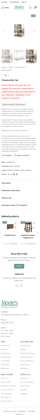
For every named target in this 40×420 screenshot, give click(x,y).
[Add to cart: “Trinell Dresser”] (16, 227)
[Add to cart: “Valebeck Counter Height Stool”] (34, 227)
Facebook (23, 390)
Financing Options (26, 357)
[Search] (30, 7)
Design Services (6, 401)
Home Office (5, 361)
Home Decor (5, 365)
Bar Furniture (7, 70)
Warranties (24, 368)
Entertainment (6, 357)
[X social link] (11, 174)
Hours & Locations (26, 382)
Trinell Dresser (10, 235)
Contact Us (25, 374)
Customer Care (26, 342)
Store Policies (25, 365)
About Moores (7, 374)
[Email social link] (13, 174)
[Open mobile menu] (5, 7)
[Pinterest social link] (16, 174)
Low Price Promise (7, 390)
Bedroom (4, 349)
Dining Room (20, 67)
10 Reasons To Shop (8, 386)
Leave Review (25, 386)
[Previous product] (3, 75)
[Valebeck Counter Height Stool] (28, 226)
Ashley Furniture (13, 170)
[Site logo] (19, 7)
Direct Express (25, 170)
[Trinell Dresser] (10, 226)
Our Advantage (6, 394)
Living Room (5, 346)
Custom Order (6, 382)
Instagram (23, 394)
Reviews (23, 349)
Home (4, 67)
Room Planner (6, 397)
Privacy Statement (26, 361)
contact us (19, 147)
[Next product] (8, 75)
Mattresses (5, 368)
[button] (4, 31)
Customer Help (25, 346)
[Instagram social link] (21, 286)
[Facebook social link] (8, 174)
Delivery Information (27, 353)
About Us (4, 378)
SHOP (3, 342)
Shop (11, 67)
